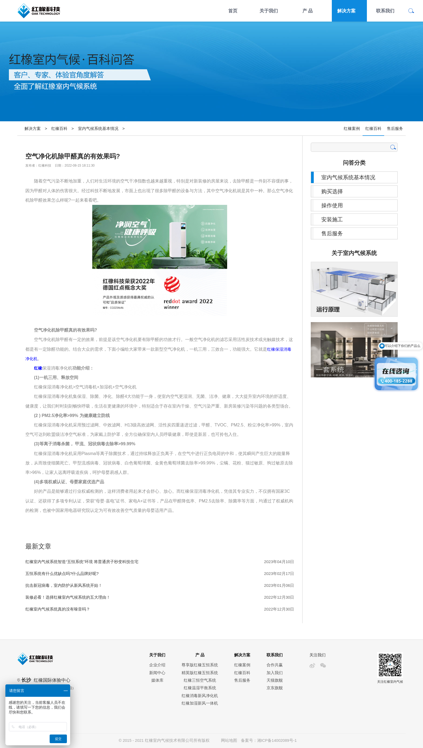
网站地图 (229, 740)
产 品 (307, 10)
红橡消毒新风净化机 (200, 696)
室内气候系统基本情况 (98, 128)
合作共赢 (275, 665)
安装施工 (332, 219)
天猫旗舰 (275, 680)
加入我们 (275, 673)
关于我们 (269, 10)
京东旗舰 (275, 688)
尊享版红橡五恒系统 (200, 665)
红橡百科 (59, 128)
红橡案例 (352, 128)
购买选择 (332, 191)
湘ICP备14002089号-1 (277, 740)
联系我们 (385, 10)
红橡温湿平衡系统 (200, 688)
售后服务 (395, 128)
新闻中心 (157, 673)
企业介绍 (157, 665)
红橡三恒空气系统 (200, 680)
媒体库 (157, 680)
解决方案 (346, 10)
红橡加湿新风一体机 (200, 703)
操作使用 (332, 205)
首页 (232, 10)
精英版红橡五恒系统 (200, 673)
